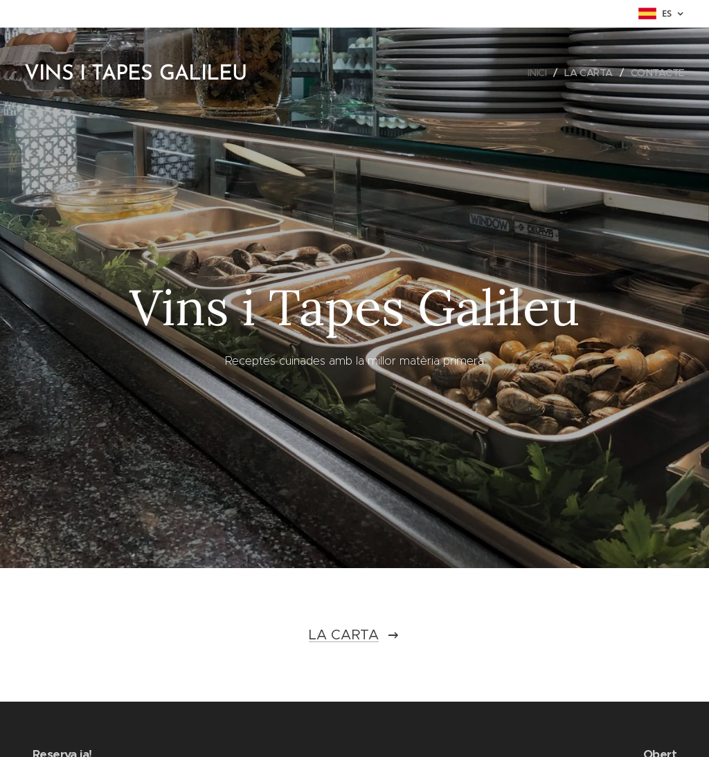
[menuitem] (535, 72)
